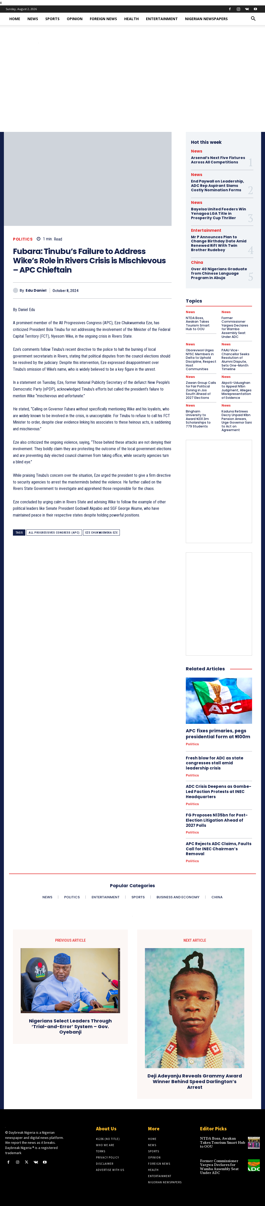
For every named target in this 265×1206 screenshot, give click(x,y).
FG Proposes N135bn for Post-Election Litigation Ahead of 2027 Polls (216, 818)
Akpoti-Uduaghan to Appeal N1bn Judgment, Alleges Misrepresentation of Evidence (237, 389)
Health (131, 18)
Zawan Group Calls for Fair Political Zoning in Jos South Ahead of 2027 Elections (201, 389)
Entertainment (162, 18)
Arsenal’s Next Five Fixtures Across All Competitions (218, 160)
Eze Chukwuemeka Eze (101, 532)
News (32, 18)
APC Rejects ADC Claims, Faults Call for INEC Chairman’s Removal (218, 846)
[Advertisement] (132, 93)
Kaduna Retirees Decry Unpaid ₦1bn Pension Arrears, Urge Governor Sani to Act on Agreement (237, 419)
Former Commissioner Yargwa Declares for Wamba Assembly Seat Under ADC (219, 1164)
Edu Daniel (36, 290)
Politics (23, 239)
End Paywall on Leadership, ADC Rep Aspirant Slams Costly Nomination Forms (217, 186)
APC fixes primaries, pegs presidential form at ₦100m (217, 732)
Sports (52, 18)
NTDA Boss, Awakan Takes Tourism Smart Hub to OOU (222, 1140)
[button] (253, 19)
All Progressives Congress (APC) (54, 532)
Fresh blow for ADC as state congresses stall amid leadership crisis (214, 761)
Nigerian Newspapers (206, 18)
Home (14, 18)
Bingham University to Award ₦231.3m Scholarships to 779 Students (198, 417)
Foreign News (103, 18)
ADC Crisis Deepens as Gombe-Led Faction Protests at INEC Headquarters (218, 790)
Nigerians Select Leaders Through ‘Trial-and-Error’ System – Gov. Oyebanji (70, 1024)
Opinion (75, 18)
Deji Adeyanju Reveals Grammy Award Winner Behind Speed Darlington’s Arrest (195, 1079)
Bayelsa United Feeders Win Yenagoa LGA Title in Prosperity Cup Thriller (218, 213)
